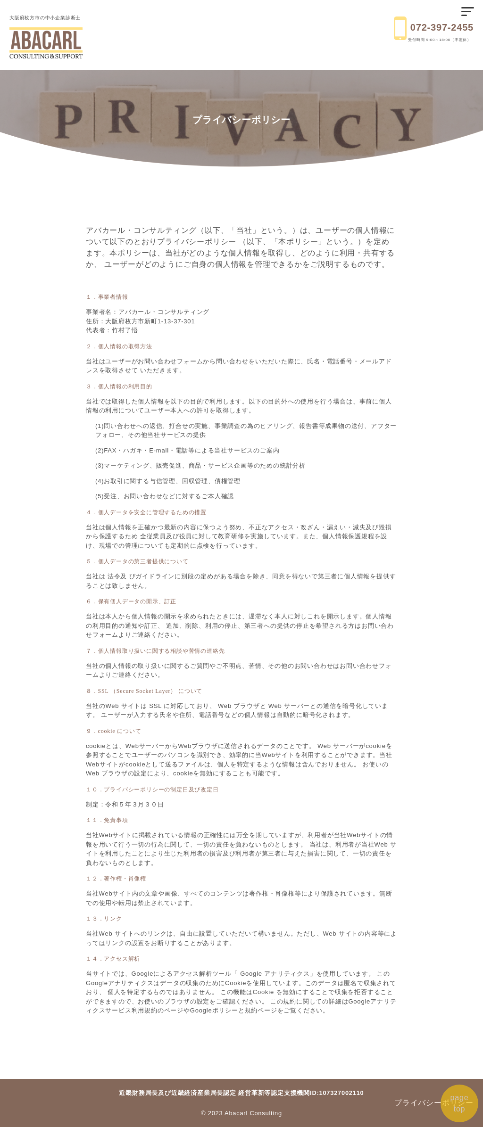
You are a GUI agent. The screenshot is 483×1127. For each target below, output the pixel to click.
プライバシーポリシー (434, 1103)
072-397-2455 (442, 27)
